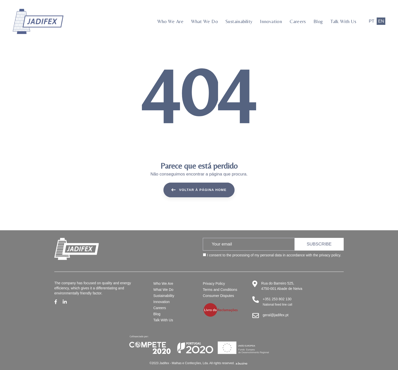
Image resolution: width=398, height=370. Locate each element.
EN (381, 21)
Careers (159, 308)
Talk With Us (163, 320)
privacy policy (329, 255)
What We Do (163, 290)
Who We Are (163, 283)
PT (371, 21)
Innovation (161, 302)
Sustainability (163, 296)
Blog (156, 314)
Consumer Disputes (218, 296)
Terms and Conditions (220, 290)
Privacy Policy (214, 283)
